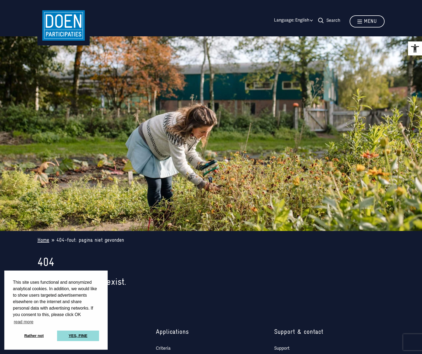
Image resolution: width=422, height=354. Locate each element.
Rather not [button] (34, 336)
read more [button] (23, 322)
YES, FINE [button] (78, 336)
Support (282, 348)
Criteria (163, 348)
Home (43, 240)
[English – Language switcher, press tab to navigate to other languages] (302, 20)
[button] (415, 48)
